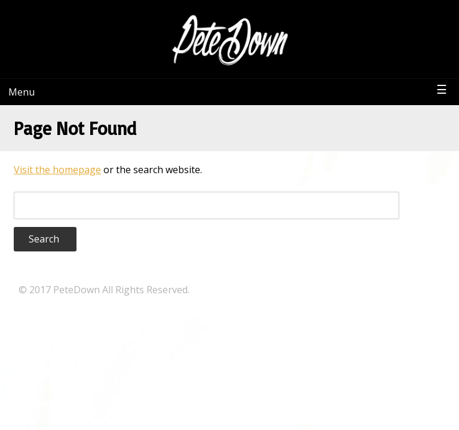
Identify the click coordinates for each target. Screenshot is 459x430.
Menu (21, 92)
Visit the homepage (57, 169)
